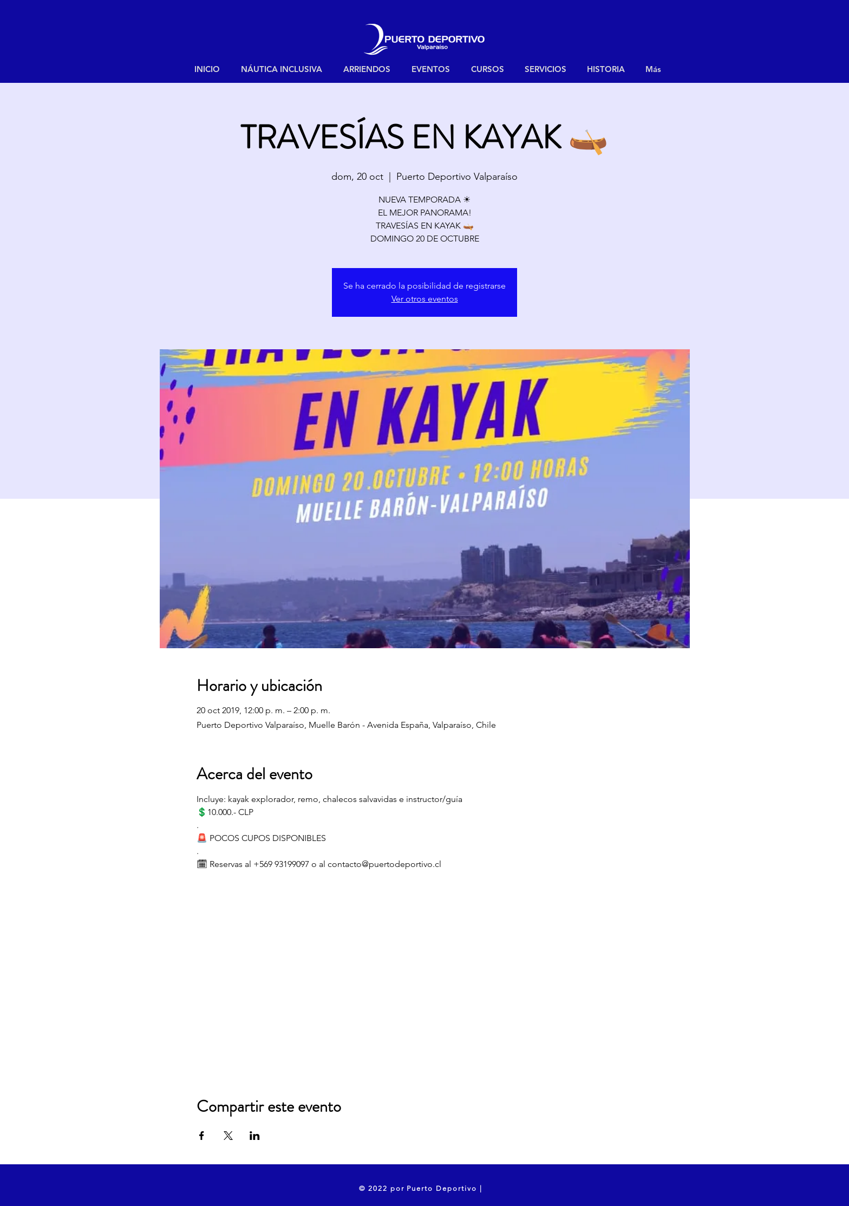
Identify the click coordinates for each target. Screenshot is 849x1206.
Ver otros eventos (424, 299)
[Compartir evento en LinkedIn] (255, 1135)
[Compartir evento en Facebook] (202, 1135)
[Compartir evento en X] (228, 1135)
